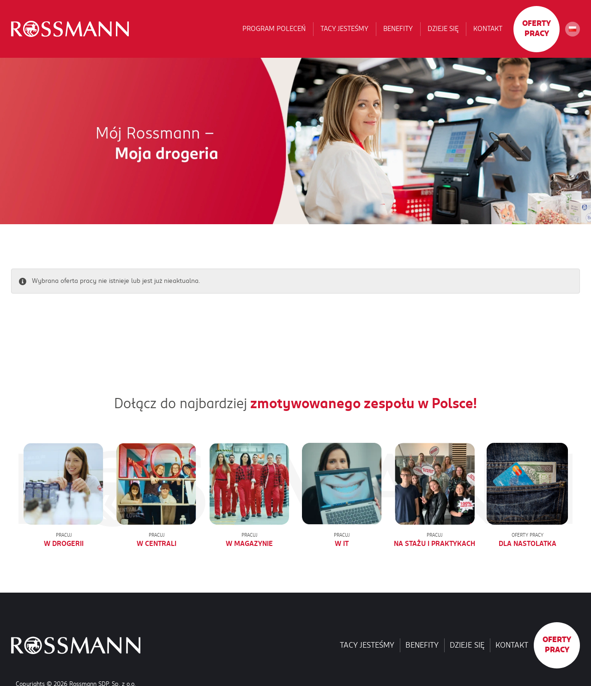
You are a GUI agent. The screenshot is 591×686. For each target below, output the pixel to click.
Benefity (398, 28)
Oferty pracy (536, 28)
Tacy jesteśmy (344, 28)
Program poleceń (274, 28)
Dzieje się (443, 28)
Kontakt (487, 28)
